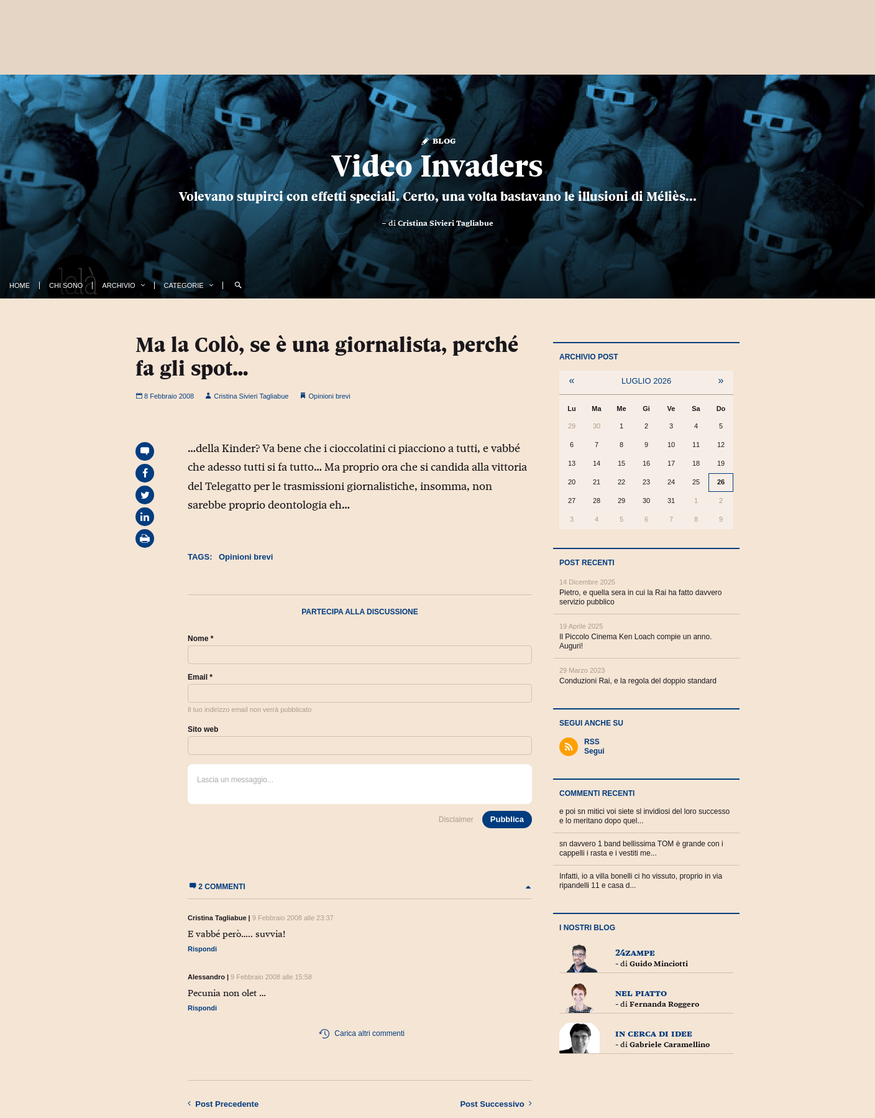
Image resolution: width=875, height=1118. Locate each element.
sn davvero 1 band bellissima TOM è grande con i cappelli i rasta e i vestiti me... (641, 848)
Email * (200, 677)
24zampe (635, 952)
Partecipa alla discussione (359, 612)
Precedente (223, 1103)
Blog (438, 140)
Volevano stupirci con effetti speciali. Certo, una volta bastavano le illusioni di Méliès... (438, 196)
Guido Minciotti (659, 964)
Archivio (118, 285)
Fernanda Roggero (664, 1004)
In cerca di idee (653, 1033)
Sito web (203, 729)
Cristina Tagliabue (217, 918)
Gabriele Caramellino (670, 1045)
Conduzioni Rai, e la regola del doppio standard (638, 681)
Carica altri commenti (361, 1033)
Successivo (496, 1103)
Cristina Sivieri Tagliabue (445, 223)
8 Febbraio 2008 (164, 396)
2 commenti (360, 886)
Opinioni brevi (329, 396)
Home (19, 285)
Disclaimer (456, 819)
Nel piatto (641, 993)
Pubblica (507, 819)
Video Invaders (437, 166)
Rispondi (202, 949)
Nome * (200, 638)
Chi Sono (66, 285)
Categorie (184, 285)
